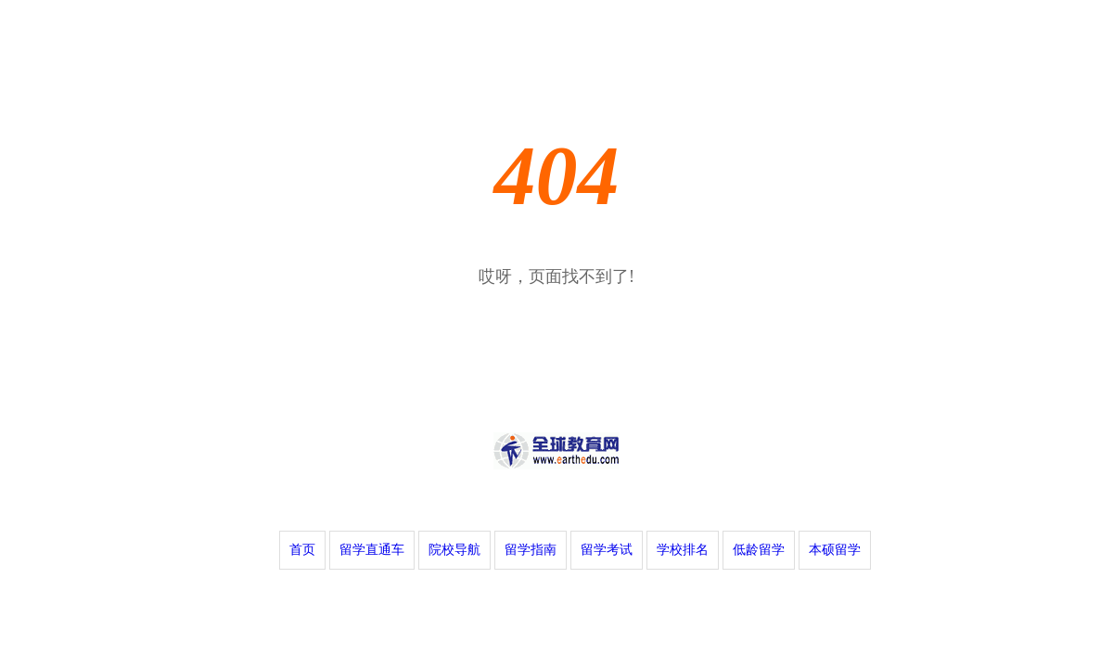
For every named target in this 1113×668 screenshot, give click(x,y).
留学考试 (607, 550)
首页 (302, 550)
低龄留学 (759, 550)
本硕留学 (835, 550)
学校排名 (683, 550)
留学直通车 (371, 550)
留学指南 (530, 550)
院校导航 (454, 550)
